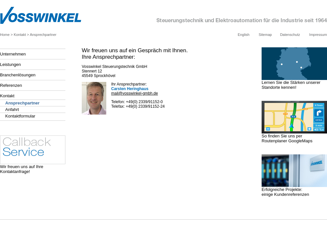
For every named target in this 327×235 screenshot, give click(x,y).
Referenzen (11, 85)
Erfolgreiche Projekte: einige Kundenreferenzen (294, 190)
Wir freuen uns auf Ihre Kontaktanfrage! (32, 167)
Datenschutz (290, 35)
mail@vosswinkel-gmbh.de (134, 93)
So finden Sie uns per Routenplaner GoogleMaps (294, 136)
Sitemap (265, 35)
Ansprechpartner (43, 35)
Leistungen (10, 64)
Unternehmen (13, 54)
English (244, 35)
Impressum (318, 35)
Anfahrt (12, 109)
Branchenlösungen (17, 74)
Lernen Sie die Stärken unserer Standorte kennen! (294, 83)
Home (4, 35)
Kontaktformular (20, 116)
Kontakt (20, 35)
